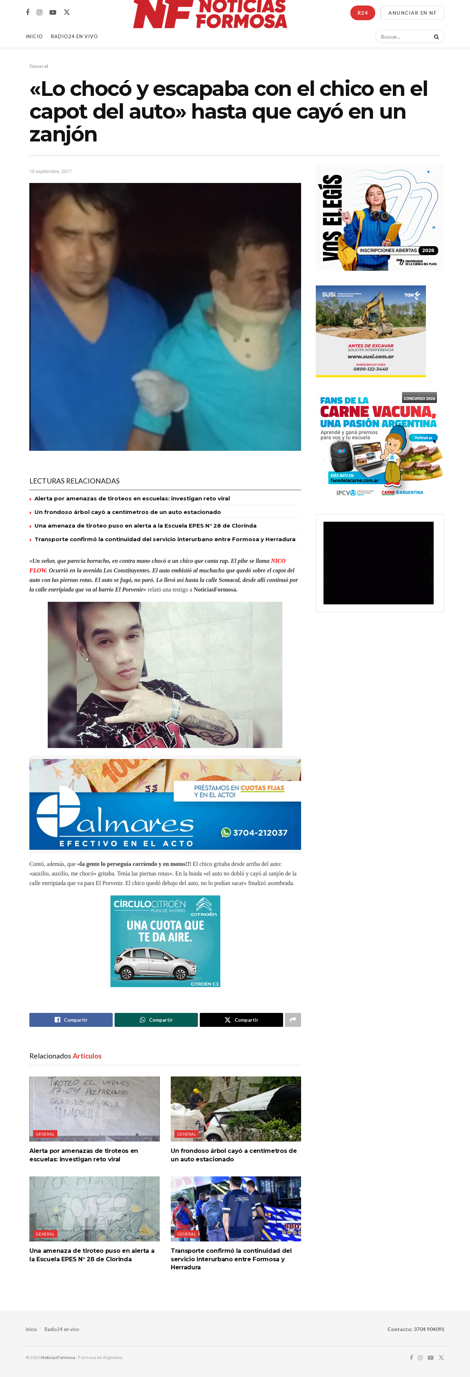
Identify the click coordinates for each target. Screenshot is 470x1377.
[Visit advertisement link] (165, 804)
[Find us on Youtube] (53, 12)
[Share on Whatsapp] (156, 1020)
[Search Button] (435, 36)
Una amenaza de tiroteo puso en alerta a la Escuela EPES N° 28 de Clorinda (146, 525)
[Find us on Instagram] (39, 12)
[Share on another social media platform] (293, 1020)
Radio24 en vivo (61, 1329)
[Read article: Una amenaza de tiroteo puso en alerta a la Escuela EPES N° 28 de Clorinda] (94, 1208)
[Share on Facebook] (71, 1020)
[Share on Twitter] (241, 1020)
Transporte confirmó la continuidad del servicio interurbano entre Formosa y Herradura (165, 539)
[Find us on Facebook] (27, 12)
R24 (363, 13)
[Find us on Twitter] (67, 12)
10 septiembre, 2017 (50, 171)
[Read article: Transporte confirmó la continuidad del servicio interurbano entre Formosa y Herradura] (236, 1208)
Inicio (34, 36)
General (38, 66)
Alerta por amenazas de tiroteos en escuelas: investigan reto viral (132, 498)
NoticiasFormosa (58, 1357)
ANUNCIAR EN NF (412, 13)
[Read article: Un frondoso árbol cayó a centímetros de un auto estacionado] (236, 1108)
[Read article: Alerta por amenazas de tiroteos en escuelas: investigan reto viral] (94, 1108)
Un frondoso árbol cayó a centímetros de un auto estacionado (128, 511)
